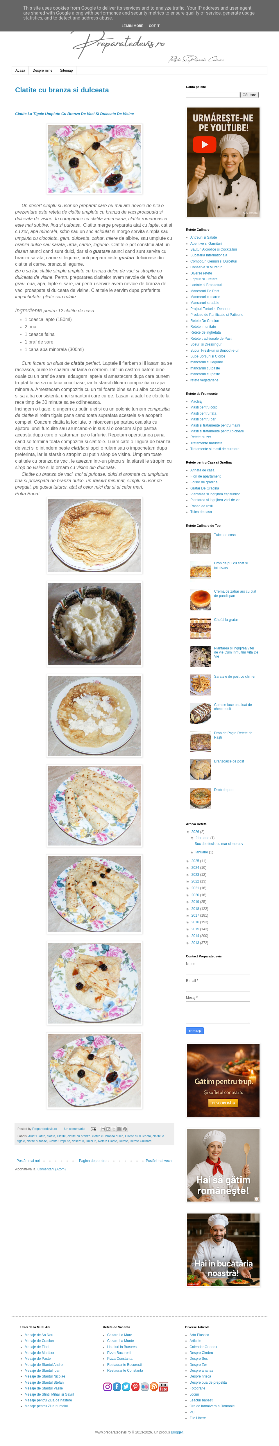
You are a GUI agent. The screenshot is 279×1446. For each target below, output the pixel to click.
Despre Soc (198, 1359)
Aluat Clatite (36, 1136)
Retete (123, 1141)
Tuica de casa (201, 512)
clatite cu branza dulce (107, 1136)
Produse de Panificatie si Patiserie (216, 315)
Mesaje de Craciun (39, 1341)
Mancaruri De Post (204, 291)
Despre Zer (198, 1365)
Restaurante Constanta (125, 1370)
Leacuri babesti (201, 1400)
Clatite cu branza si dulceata (62, 90)
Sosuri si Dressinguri (206, 344)
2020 (196, 895)
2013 (196, 943)
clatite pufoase (37, 1141)
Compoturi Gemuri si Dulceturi (213, 261)
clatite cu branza (78, 1136)
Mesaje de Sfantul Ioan (42, 1370)
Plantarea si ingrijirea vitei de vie (215, 500)
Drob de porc (224, 790)
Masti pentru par (203, 419)
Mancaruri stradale (204, 303)
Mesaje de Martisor (39, 1353)
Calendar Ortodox (203, 1347)
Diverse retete (201, 273)
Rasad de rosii (201, 506)
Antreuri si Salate (203, 237)
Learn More (132, 26)
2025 (196, 861)
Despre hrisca (200, 1376)
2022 (196, 881)
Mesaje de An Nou (39, 1335)
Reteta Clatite (107, 1141)
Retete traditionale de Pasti (211, 339)
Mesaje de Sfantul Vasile (44, 1388)
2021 (196, 888)
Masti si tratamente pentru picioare (217, 431)
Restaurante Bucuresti (124, 1365)
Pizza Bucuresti (119, 1353)
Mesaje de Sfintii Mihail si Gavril (49, 1394)
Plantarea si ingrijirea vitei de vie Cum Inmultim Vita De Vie (236, 652)
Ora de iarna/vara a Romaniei (212, 1406)
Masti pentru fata (203, 413)
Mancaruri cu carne (205, 297)
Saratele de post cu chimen (235, 676)
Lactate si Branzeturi (206, 285)
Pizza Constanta (120, 1359)
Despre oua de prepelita (208, 1382)
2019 (196, 902)
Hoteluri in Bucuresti (122, 1347)
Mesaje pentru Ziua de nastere (48, 1400)
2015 (196, 929)
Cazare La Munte (120, 1341)
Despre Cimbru (201, 1353)
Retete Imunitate (203, 327)
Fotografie (197, 1388)
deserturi (78, 1141)
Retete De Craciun (204, 321)
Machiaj (196, 401)
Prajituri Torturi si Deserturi (210, 309)
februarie (203, 838)
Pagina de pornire (93, 1161)
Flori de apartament (205, 476)
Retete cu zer (200, 437)
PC (191, 1412)
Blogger (177, 1432)
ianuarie (202, 852)
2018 (196, 909)
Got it (154, 26)
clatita (51, 1136)
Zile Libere (197, 1418)
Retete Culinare (141, 1141)
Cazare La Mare (119, 1335)
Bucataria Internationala (208, 255)
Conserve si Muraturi (206, 267)
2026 (196, 832)
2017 (196, 915)
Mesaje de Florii (37, 1347)
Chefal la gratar (226, 620)
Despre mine (42, 70)
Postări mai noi (28, 1161)
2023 (196, 875)
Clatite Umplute (59, 1141)
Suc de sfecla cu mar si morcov (219, 844)
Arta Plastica (199, 1335)
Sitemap (66, 70)
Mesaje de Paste (38, 1359)
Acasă (20, 70)
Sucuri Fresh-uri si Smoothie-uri (214, 350)
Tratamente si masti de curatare (214, 449)
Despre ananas (201, 1370)
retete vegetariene (204, 380)
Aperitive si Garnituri (206, 244)
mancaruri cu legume (206, 362)
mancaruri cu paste (205, 368)
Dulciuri (91, 1141)
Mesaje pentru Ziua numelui (46, 1406)
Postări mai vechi (159, 1161)
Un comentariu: (75, 1128)
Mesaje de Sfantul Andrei (44, 1365)
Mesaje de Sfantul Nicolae (45, 1376)
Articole (195, 1341)
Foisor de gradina (203, 482)
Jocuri (194, 1394)
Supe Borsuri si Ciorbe (207, 356)
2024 (196, 868)
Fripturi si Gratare (203, 279)
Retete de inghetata (205, 332)
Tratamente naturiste (206, 443)
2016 (196, 922)
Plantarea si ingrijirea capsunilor (215, 494)
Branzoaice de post (229, 761)
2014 (196, 936)
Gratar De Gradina (204, 488)
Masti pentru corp (203, 407)
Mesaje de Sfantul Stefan (44, 1382)
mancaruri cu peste (205, 374)
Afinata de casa (202, 470)
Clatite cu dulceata (138, 1136)
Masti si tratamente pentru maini (215, 425)
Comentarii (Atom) (51, 1169)
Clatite (61, 1136)
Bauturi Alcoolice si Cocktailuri (213, 249)
